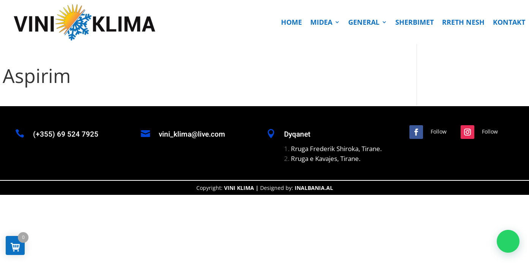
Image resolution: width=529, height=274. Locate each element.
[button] (508, 241)
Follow (439, 131)
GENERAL (363, 22)
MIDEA (321, 22)
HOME (291, 22)
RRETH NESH (463, 22)
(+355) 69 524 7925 (65, 134)
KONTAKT (509, 22)
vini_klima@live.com (192, 134)
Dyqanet (297, 134)
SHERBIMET (414, 22)
